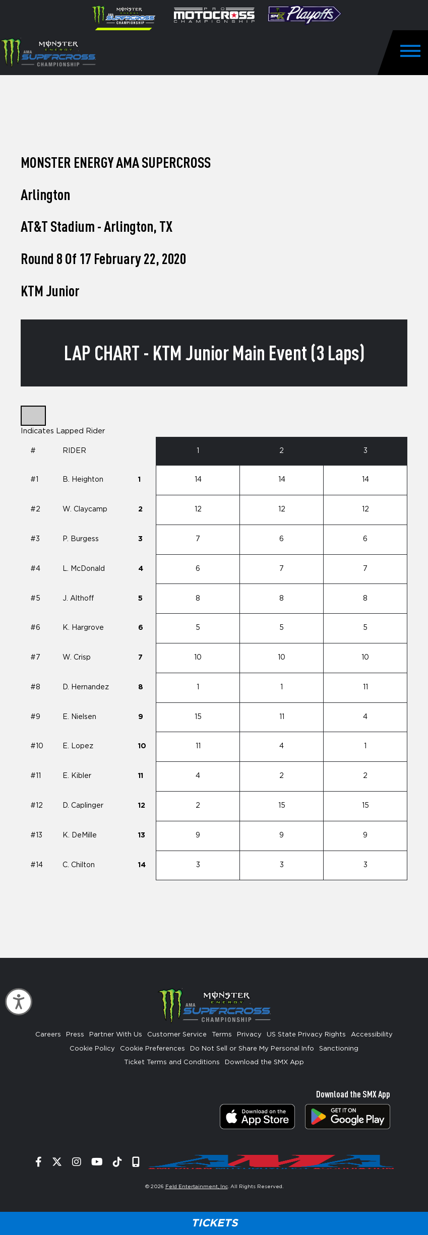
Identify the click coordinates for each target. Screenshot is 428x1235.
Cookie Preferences (152, 1049)
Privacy (249, 1034)
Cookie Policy (92, 1049)
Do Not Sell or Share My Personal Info (252, 1049)
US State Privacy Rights (306, 1034)
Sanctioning (338, 1049)
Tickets (214, 1223)
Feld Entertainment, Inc (196, 1186)
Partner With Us (115, 1034)
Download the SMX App (264, 1062)
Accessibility (372, 1034)
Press (75, 1034)
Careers (48, 1034)
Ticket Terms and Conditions (172, 1062)
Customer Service (177, 1034)
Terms (222, 1034)
